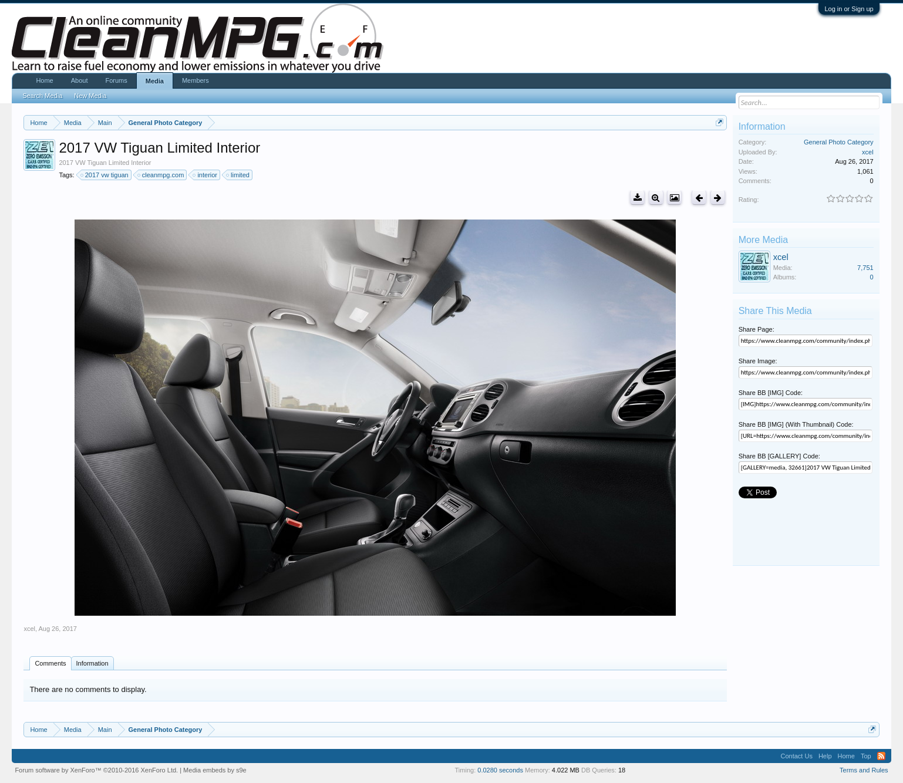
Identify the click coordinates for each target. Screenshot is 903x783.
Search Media (42, 95)
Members (195, 80)
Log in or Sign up (848, 8)
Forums (116, 80)
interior (205, 175)
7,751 (865, 267)
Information (92, 663)
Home (44, 80)
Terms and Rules (864, 770)
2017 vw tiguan (105, 175)
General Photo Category (839, 142)
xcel (29, 628)
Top (866, 756)
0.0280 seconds (500, 770)
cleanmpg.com (161, 175)
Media (155, 81)
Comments (50, 663)
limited (238, 175)
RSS (881, 756)
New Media (90, 95)
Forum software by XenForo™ (96, 770)
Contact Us (796, 756)
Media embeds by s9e (215, 770)
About (79, 80)
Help (825, 756)
